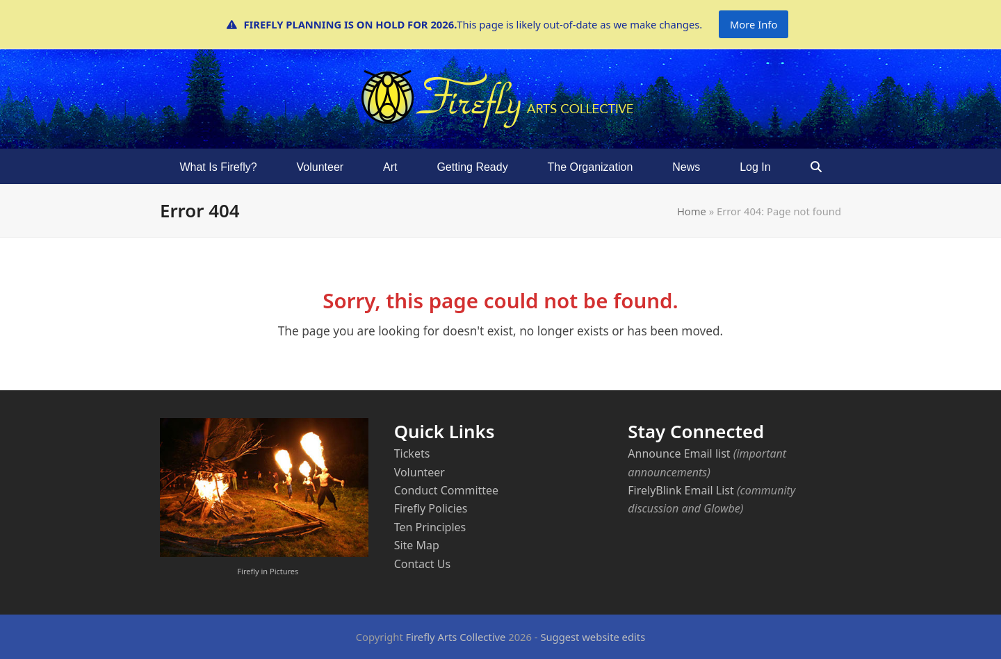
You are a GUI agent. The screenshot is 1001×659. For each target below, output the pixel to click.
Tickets (412, 453)
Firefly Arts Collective (456, 637)
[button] (815, 166)
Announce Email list (679, 453)
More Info (753, 24)
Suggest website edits (592, 637)
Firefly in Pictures (267, 571)
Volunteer (419, 472)
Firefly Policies (431, 508)
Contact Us (422, 564)
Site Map (416, 545)
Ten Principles (430, 527)
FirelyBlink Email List (680, 490)
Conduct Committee (446, 490)
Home (691, 211)
